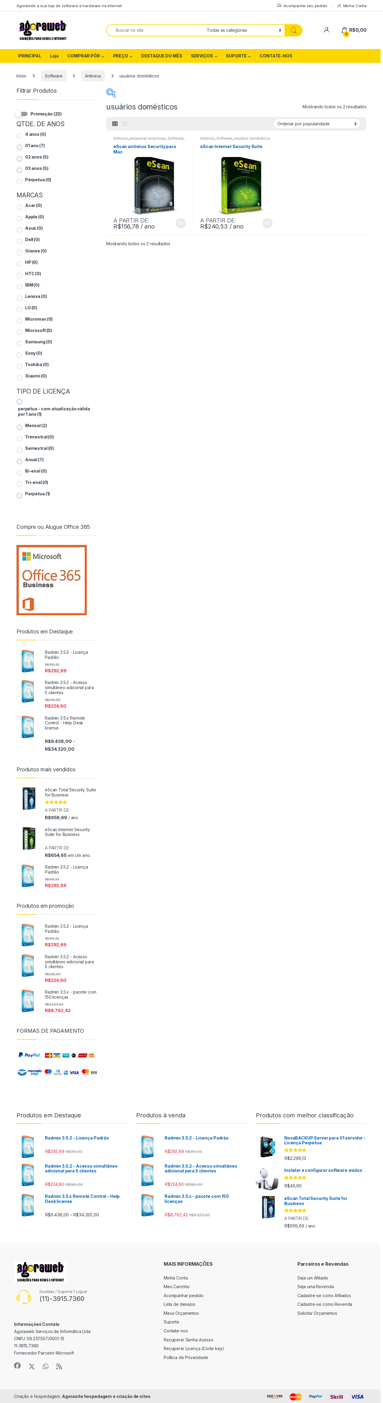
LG (31, 307)
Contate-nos (176, 1330)
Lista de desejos (179, 1304)
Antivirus (93, 75)
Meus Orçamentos (181, 1313)
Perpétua (37, 493)
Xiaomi (36, 375)
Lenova (36, 296)
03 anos (36, 168)
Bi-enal (36, 470)
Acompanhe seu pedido (302, 5)
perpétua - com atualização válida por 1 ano (54, 411)
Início (21, 75)
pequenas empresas (148, 138)
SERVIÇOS (202, 55)
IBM (32, 284)
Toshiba (37, 364)
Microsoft (38, 330)
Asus (34, 228)
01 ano (35, 145)
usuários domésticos (252, 138)
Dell (32, 239)
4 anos (35, 134)
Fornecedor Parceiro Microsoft (44, 1352)
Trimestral (39, 436)
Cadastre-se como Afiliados (324, 1295)
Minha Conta (352, 5)
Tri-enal (36, 482)
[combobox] (154, 30)
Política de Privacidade (186, 1357)
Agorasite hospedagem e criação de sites (106, 1396)
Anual (34, 459)
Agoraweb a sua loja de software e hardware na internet (68, 5)
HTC (33, 273)
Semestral (39, 448)
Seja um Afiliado (312, 1277)
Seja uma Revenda (315, 1286)
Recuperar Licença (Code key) (194, 1348)
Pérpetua (38, 179)
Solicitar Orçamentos (317, 1313)
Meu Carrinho (177, 1286)
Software (54, 75)
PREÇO (120, 55)
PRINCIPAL (29, 55)
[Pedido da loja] (317, 123)
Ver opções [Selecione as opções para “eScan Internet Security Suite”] (267, 223)
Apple (34, 216)
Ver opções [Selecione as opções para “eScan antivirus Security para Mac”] (181, 223)
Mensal (36, 425)
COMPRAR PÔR (83, 55)
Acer (33, 205)
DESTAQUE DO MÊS (161, 55)
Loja (54, 55)
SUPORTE (236, 55)
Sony (33, 353)
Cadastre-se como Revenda (324, 1304)
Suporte (171, 1321)
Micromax (39, 319)
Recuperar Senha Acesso (188, 1339)
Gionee (36, 250)
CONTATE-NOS (276, 55)
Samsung (38, 341)
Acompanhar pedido (183, 1295)
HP (31, 262)
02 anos (36, 156)
